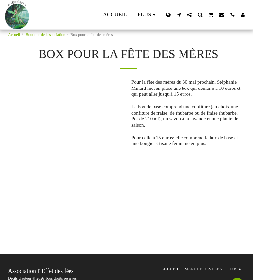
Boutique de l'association (45, 34)
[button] (179, 14)
